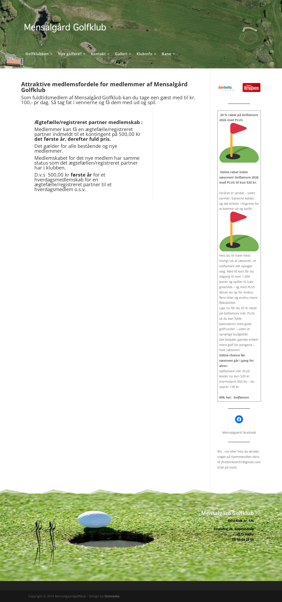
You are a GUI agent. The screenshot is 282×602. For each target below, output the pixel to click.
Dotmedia (111, 596)
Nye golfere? (70, 54)
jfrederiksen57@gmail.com (241, 462)
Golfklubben (37, 54)
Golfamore (241, 397)
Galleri (121, 54)
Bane (166, 54)
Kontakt (98, 54)
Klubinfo (144, 54)
